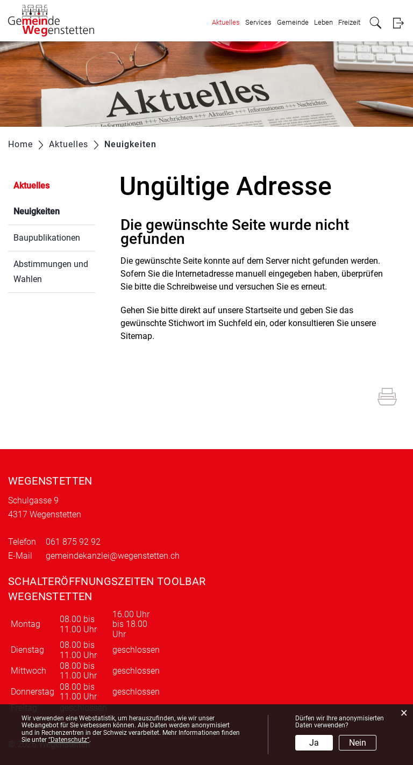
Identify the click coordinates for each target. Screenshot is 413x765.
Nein (357, 743)
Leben (323, 22)
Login (398, 23)
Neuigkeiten (54, 210)
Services (258, 22)
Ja (314, 743)
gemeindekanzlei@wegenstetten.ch (113, 556)
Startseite (263, 310)
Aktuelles (226, 22)
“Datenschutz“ (68, 740)
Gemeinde (293, 22)
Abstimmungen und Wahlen (50, 271)
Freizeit (349, 22)
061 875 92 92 (73, 542)
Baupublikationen (46, 238)
